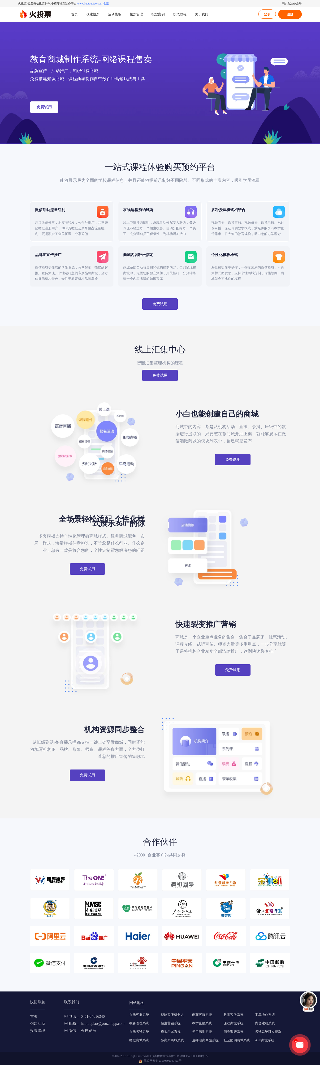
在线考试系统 (139, 1032)
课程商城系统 (233, 1023)
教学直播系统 (202, 1023)
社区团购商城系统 (237, 1040)
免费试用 (44, 107)
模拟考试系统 (171, 1032)
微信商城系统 (139, 1040)
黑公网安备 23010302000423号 (163, 1060)
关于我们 (201, 14)
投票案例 (158, 14)
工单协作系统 (265, 1015)
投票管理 (136, 14)
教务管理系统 (139, 1023)
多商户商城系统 (172, 1040)
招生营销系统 (171, 1023)
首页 (74, 14)
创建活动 (37, 1024)
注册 (290, 14)
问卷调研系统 (233, 1032)
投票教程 (179, 14)
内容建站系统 (265, 1023)
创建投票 (92, 14)
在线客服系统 (139, 1015)
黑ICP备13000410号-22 (194, 1056)
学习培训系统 (202, 1032)
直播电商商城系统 (205, 1040)
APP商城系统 (264, 1040)
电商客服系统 (202, 1015)
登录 (267, 14)
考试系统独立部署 (268, 1032)
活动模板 (114, 14)
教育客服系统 (233, 1015)
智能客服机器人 (172, 1015)
